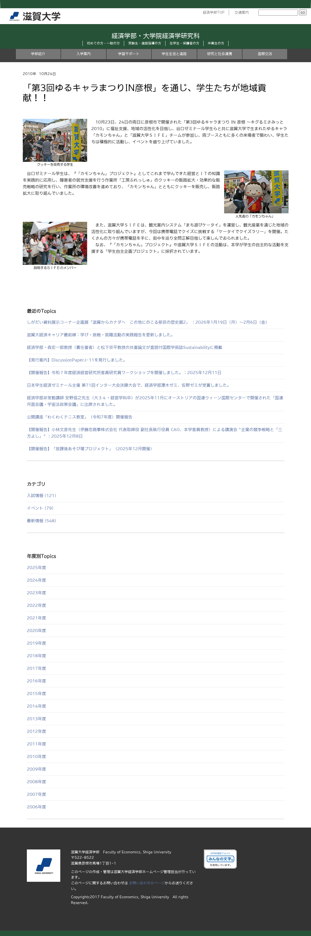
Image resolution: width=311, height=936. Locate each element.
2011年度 (36, 744)
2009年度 (36, 769)
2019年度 (36, 643)
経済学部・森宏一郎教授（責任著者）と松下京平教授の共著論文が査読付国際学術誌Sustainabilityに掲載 (124, 347)
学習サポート (128, 54)
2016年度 (36, 681)
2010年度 (36, 756)
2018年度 (36, 656)
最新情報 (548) (41, 521)
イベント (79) (40, 508)
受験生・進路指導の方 (144, 43)
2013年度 (36, 719)
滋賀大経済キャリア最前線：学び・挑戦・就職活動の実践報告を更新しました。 (101, 335)
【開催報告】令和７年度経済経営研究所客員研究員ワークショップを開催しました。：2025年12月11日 (124, 373)
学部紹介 (38, 54)
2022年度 (36, 605)
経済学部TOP (214, 12)
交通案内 (242, 12)
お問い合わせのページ (147, 883)
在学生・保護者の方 (184, 43)
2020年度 (36, 630)
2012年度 (36, 731)
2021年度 (36, 618)
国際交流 (265, 54)
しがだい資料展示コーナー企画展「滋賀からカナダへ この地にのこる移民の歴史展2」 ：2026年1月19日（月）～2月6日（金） (148, 322)
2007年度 (36, 794)
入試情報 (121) (41, 495)
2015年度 (36, 693)
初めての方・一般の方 (103, 43)
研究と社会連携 (219, 54)
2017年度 (36, 668)
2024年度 (36, 580)
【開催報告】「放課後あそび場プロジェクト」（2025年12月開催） (90, 449)
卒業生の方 (216, 43)
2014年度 (36, 706)
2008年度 (36, 782)
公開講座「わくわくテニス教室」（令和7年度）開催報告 (79, 417)
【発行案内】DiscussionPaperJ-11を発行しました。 (77, 360)
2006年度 (36, 807)
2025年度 (36, 567)
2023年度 (36, 593)
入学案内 (83, 54)
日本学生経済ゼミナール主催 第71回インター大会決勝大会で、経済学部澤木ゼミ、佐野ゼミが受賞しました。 (129, 385)
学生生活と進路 (174, 54)
